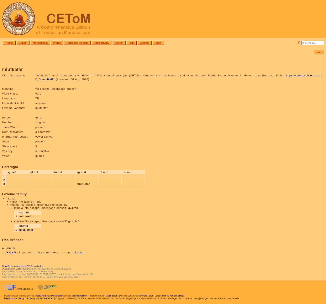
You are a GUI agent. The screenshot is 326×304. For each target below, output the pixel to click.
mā (38, 252)
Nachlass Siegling (77, 42)
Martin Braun (111, 296)
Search (119, 42)
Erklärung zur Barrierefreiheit (40, 298)
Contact (144, 42)
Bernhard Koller (145, 296)
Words (57, 42)
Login (158, 42)
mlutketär (53, 252)
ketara (79, 252)
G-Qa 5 (11, 252)
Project (9, 42)
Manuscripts (40, 42)
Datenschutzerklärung (14, 298)
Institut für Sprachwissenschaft (49, 296)
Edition (23, 42)
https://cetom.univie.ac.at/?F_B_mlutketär (22, 266)
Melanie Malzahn (79, 296)
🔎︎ (299, 42)
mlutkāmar (26, 229)
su (42, 252)
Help (131, 42)
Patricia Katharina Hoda (173, 296)
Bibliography (101, 42)
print (319, 52)
